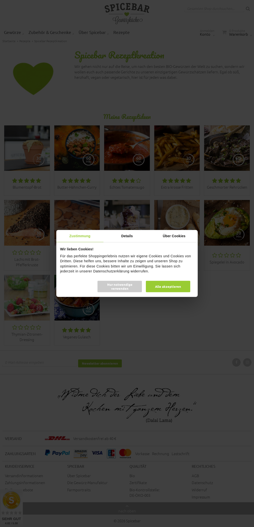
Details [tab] (127, 236)
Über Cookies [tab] (174, 236)
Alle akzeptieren (168, 286)
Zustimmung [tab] (80, 236)
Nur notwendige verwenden (119, 286)
